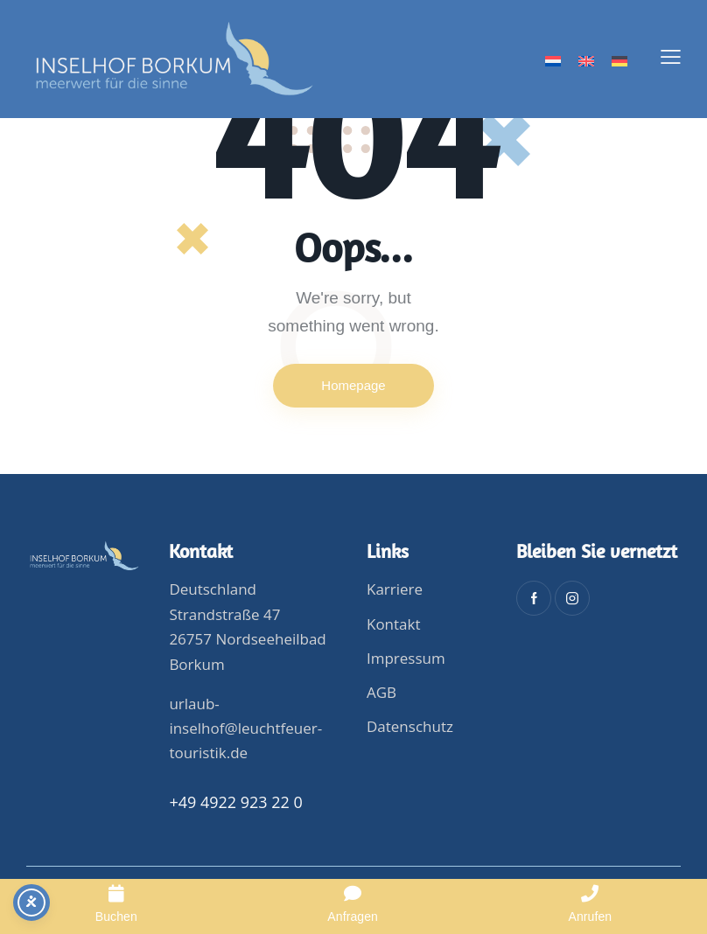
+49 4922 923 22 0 (236, 801)
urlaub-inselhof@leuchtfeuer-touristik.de (245, 728)
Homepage (353, 385)
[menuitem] (553, 61)
